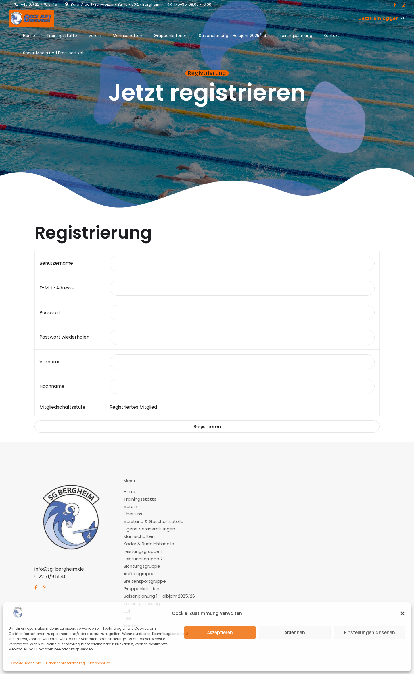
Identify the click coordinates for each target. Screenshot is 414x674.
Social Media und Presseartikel (53, 53)
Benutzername (56, 263)
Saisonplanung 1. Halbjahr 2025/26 (232, 35)
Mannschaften (127, 35)
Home (29, 35)
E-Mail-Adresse (56, 288)
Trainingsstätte (62, 35)
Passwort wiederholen (64, 337)
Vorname (50, 361)
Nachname (51, 386)
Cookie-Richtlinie (26, 663)
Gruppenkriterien (170, 35)
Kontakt (331, 35)
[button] (402, 613)
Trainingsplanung (295, 35)
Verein (95, 35)
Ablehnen (294, 632)
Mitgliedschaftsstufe (62, 407)
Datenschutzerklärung (65, 663)
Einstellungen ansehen (369, 632)
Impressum (100, 663)
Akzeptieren (220, 632)
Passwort (49, 312)
